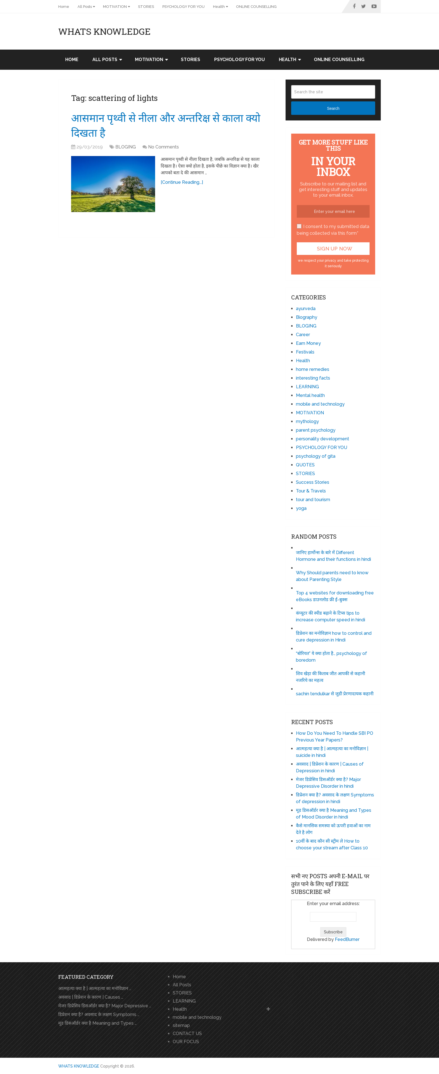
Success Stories (312, 482)
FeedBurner (347, 939)
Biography (306, 317)
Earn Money (308, 343)
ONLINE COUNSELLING (256, 6)
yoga (301, 508)
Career (303, 334)
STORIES (146, 6)
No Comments (163, 147)
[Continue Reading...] (182, 182)
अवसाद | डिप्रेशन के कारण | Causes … (90, 997)
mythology (307, 421)
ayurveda (306, 308)
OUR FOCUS (186, 1041)
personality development (322, 438)
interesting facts (313, 378)
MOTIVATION (115, 6)
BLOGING (125, 147)
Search (333, 108)
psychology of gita (315, 456)
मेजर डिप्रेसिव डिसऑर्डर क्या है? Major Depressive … (104, 1005)
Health (219, 6)
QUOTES (305, 465)
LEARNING (307, 386)
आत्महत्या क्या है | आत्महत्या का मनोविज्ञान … (94, 988)
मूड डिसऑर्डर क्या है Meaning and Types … (97, 1023)
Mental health (310, 395)
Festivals (305, 352)
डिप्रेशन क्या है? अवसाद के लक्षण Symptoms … (98, 1014)
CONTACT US (187, 1033)
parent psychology (315, 430)
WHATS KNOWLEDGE (104, 31)
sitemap (181, 1025)
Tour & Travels (311, 491)
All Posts (85, 6)
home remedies (312, 369)
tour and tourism (313, 499)
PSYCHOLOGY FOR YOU (183, 6)
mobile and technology (320, 404)
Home (63, 6)
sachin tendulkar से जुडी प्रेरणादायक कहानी (334, 693)
